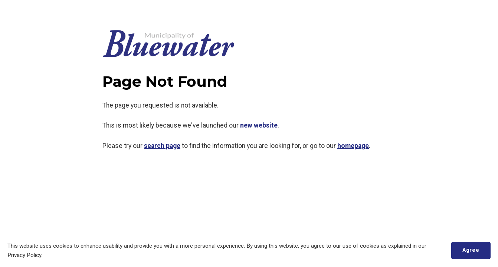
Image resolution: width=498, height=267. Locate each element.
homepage (353, 145)
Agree (470, 250)
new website (259, 125)
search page (162, 145)
